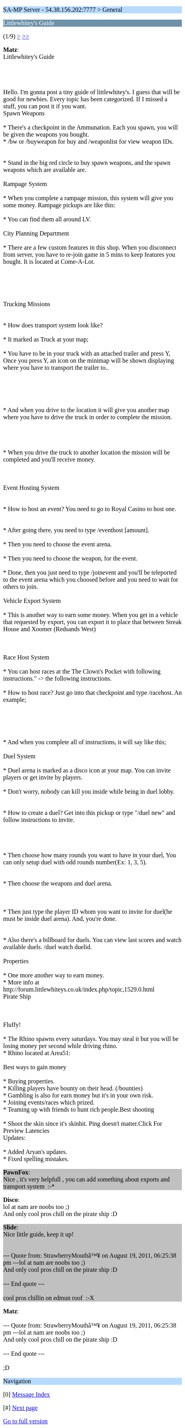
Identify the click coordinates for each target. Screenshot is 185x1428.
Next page (25, 1407)
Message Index (31, 1394)
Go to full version (25, 1421)
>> (25, 36)
